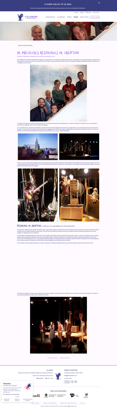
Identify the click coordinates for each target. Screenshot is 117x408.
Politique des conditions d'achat (68, 403)
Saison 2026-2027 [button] (50, 17)
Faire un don (96, 12)
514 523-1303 (68, 378)
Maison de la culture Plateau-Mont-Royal (69, 229)
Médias (82, 12)
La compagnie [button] (61, 17)
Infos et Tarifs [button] (84, 17)
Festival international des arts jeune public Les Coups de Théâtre (62, 123)
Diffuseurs (88, 12)
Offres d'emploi (35, 403)
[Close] (99, 3)
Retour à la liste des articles (25, 45)
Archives (82, 403)
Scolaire (76, 12)
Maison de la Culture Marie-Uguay (47, 229)
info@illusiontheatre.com (70, 375)
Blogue (76, 17)
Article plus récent (52, 358)
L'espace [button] (69, 17)
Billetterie (94, 17)
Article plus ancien (65, 358)
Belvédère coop (73, 406)
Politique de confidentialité (49, 403)
